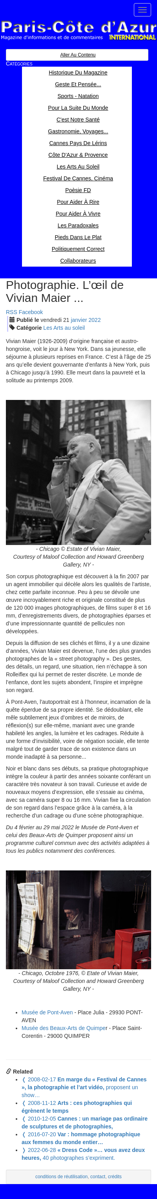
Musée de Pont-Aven (47, 1012)
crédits (115, 1176)
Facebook (31, 312)
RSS (11, 312)
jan (79, 320)
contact (97, 1176)
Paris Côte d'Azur (78, 30)
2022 (95, 320)
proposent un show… (84, 1087)
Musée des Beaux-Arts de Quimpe (64, 1028)
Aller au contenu (77, 55)
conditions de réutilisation (61, 1176)
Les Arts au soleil (64, 328)
